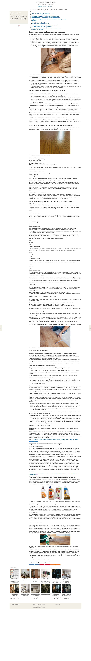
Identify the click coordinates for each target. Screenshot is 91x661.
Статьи (50, 6)
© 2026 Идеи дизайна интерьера (15, 604)
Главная (39, 6)
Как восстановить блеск (37, 29)
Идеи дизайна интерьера (45, 2)
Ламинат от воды (35, 559)
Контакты (34, 604)
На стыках (34, 20)
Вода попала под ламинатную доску (40, 23)
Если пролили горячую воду (38, 22)
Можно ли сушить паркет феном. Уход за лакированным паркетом (46, 27)
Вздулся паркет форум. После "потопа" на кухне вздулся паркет (45, 17)
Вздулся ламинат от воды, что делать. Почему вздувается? (44, 24)
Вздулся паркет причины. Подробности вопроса (42, 26)
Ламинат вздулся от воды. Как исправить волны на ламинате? (45, 16)
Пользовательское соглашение (40, 604)
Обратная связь (57, 604)
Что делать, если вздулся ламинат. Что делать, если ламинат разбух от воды (48, 19)
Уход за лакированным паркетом (43, 559)
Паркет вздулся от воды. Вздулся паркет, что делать (43, 13)
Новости (45, 6)
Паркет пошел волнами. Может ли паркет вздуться (42, 14)
